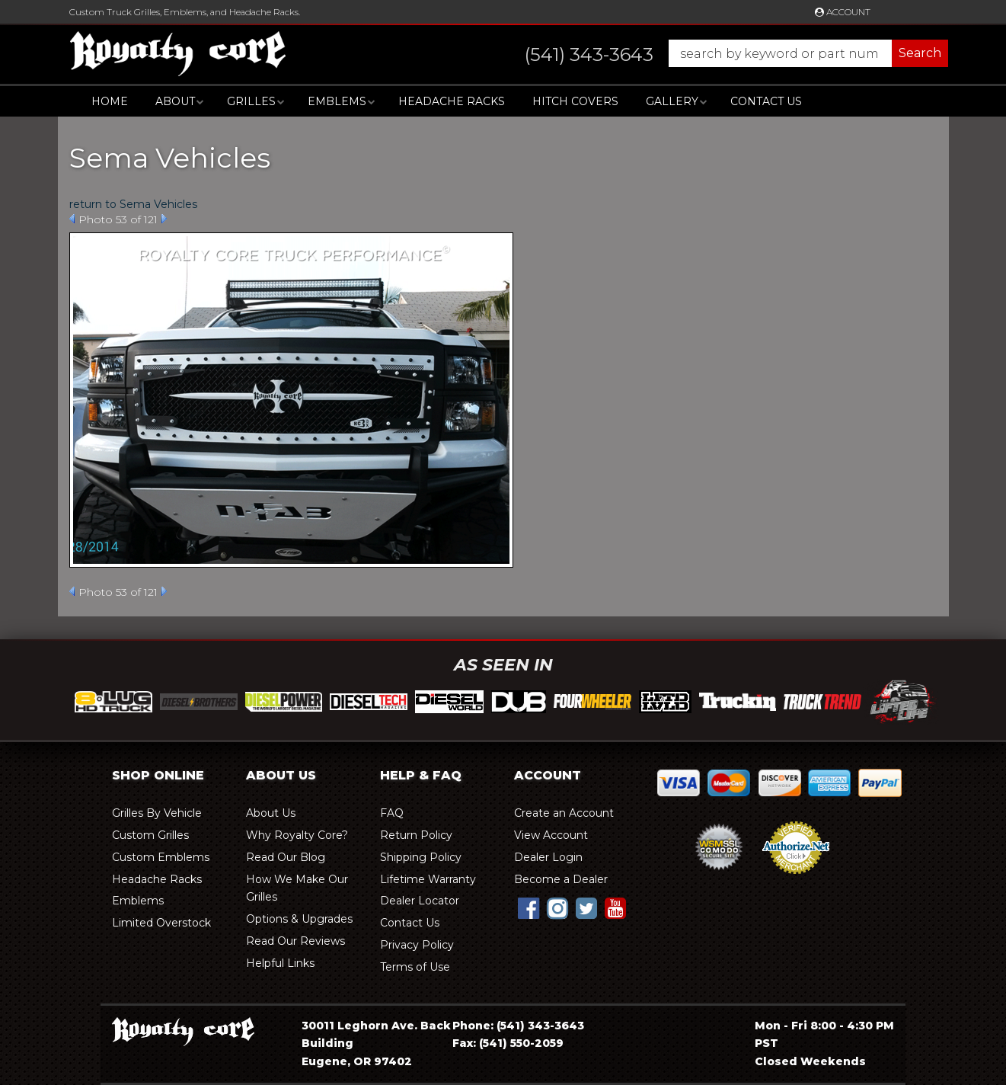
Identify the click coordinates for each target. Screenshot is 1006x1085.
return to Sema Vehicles (133, 204)
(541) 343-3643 (540, 1025)
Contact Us (766, 101)
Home (109, 101)
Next (164, 218)
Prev (72, 218)
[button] (721, 53)
